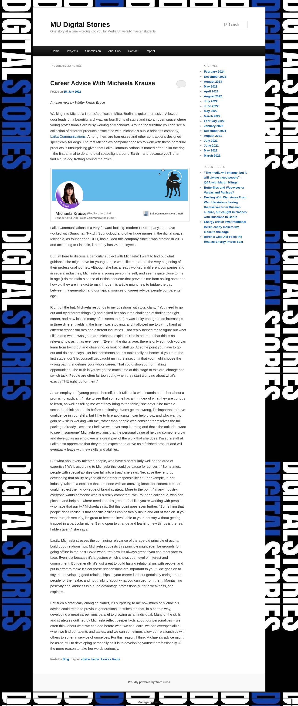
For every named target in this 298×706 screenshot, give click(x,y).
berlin (95, 659)
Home (55, 51)
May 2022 (210, 111)
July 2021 (211, 140)
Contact (133, 51)
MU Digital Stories (80, 24)
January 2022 (213, 126)
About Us (114, 51)
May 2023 (210, 86)
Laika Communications (68, 136)
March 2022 (212, 116)
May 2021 (210, 150)
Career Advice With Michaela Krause (102, 83)
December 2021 (215, 131)
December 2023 (215, 76)
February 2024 (214, 71)
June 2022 (211, 106)
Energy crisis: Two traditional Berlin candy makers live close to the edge (225, 226)
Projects (72, 51)
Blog (66, 659)
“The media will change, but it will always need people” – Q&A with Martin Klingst (225, 177)
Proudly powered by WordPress (149, 682)
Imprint (150, 51)
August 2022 (213, 96)
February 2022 (214, 121)
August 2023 (213, 81)
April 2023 (211, 91)
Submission (93, 51)
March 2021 (212, 155)
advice (85, 659)
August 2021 (213, 135)
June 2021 (211, 145)
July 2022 (211, 101)
